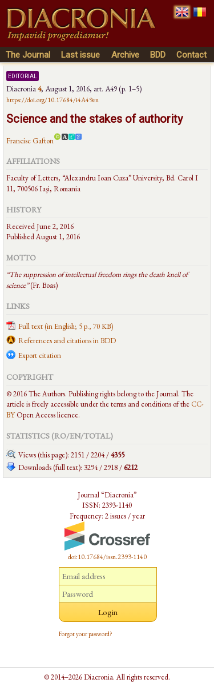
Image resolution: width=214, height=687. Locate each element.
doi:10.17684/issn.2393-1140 (107, 556)
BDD (157, 55)
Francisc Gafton (30, 141)
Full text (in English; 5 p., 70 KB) (65, 326)
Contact (191, 55)
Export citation (39, 355)
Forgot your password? (85, 634)
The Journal (28, 55)
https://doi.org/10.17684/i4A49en (52, 100)
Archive (125, 55)
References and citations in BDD (67, 340)
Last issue (80, 55)
